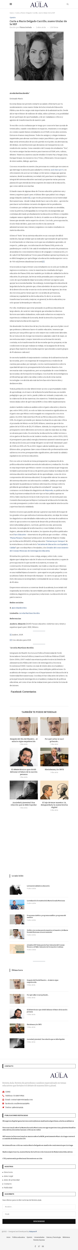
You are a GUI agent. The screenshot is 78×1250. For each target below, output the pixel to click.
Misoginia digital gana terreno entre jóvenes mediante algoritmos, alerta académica (38, 1121)
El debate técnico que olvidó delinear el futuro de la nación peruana (23, 772)
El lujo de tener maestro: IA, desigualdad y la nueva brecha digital (54, 805)
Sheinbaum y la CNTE (54, 770)
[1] (29, 198)
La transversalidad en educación (38, 886)
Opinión (13, 17)
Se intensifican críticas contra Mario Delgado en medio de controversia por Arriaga (37, 1145)
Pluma (13, 538)
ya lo (53, 170)
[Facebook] (35, 1247)
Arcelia (22, 613)
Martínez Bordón (32, 613)
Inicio (12, 13)
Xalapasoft (33, 1231)
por (55, 541)
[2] (43, 262)
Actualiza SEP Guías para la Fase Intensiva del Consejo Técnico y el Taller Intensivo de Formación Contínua (46, 946)
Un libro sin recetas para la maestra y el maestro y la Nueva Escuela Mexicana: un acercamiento (47, 931)
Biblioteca (66, 1237)
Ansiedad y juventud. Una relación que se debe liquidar (46, 1039)
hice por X (59, 170)
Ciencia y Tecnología (53, 1237)
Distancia (50, 541)
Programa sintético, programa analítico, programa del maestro (46, 916)
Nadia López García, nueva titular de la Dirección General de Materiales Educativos (37, 1152)
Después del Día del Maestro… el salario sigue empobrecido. (42, 981)
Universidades (39, 1237)
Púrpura (19, 538)
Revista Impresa (39, 1240)
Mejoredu (49, 490)
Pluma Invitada (26, 27)
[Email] (43, 1247)
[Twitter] (39, 1247)
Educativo (22, 535)
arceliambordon (20, 608)
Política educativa (18, 1237)
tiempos (61, 541)
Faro (16, 535)
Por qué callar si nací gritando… (38, 995)
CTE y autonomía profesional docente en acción (22, 1158)
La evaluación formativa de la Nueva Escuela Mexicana (46, 901)
